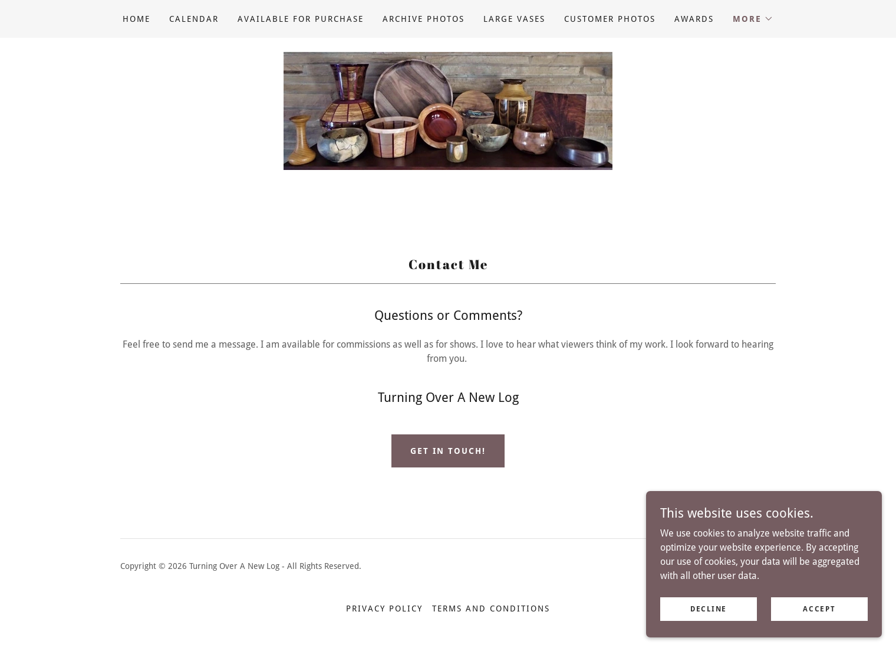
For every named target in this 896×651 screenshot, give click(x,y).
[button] (753, 19)
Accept (819, 608)
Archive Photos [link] (424, 19)
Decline (708, 608)
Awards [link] (694, 19)
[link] (448, 110)
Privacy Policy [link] (384, 608)
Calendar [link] (194, 19)
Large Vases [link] (514, 19)
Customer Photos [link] (609, 19)
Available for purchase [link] (301, 19)
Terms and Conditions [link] (491, 608)
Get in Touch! (448, 451)
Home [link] (136, 19)
